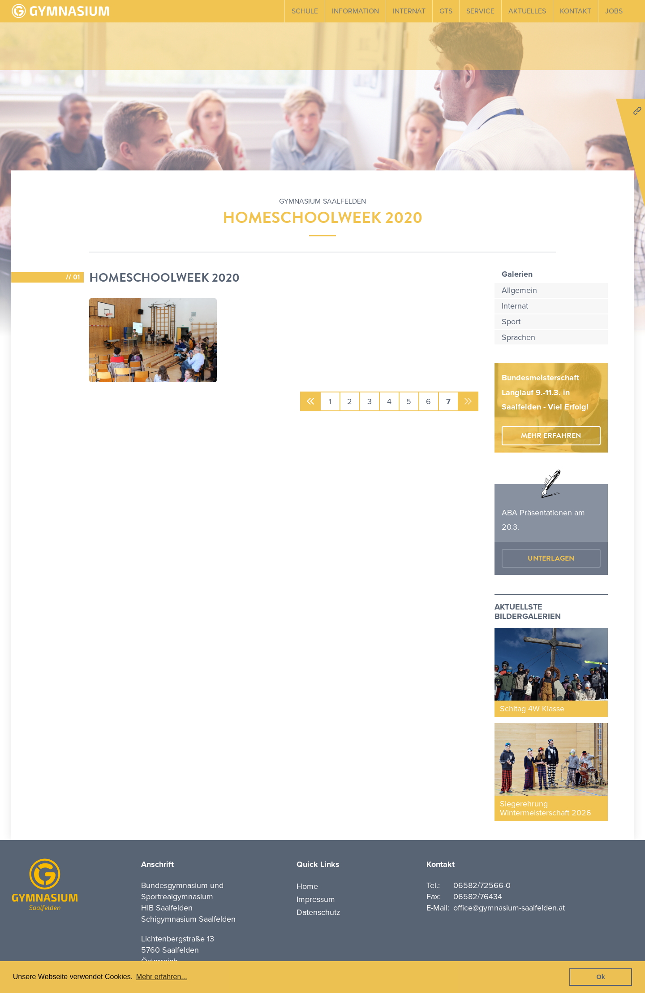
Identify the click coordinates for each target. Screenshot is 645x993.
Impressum (316, 899)
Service (480, 11)
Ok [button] (601, 976)
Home (307, 886)
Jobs (614, 11)
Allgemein (519, 290)
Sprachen (518, 337)
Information (355, 11)
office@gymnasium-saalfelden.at (509, 908)
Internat (409, 11)
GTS (445, 11)
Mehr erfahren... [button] (161, 976)
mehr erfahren (551, 435)
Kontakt (575, 11)
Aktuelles (527, 11)
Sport (511, 322)
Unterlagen (551, 558)
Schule (305, 11)
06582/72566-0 (482, 885)
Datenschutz (318, 912)
